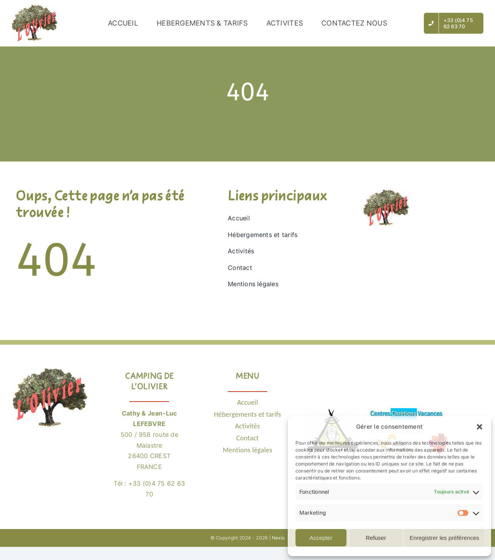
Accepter (320, 537)
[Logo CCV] (406, 411)
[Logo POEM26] (333, 411)
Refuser (376, 537)
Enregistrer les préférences (444, 537)
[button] (479, 427)
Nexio (278, 538)
